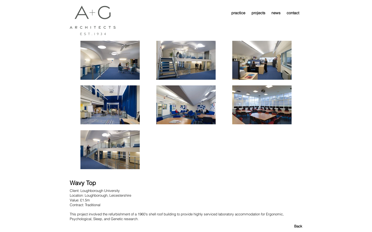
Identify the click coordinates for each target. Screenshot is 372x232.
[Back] (285, 226)
